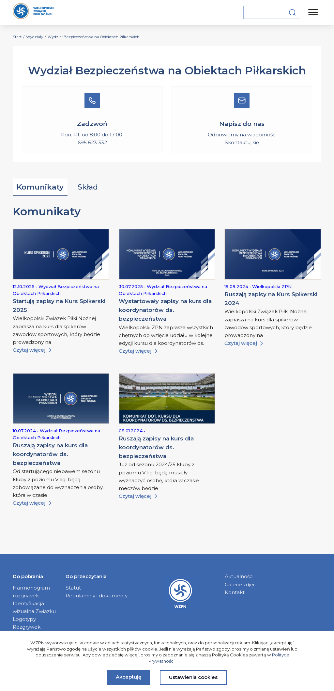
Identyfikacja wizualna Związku (34, 607)
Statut (73, 588)
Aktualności (239, 576)
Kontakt (235, 592)
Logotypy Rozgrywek (26, 623)
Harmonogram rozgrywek (31, 592)
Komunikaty (40, 187)
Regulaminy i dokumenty (97, 595)
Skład (88, 187)
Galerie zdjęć (240, 584)
